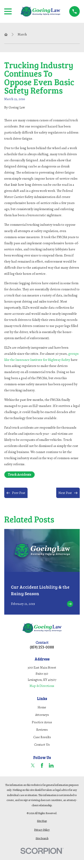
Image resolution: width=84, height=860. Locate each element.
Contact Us (42, 744)
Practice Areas (42, 722)
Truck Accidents (19, 474)
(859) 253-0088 (42, 647)
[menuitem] (42, 821)
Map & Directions (42, 686)
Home (42, 707)
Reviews (42, 729)
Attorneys (42, 714)
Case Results (42, 737)
